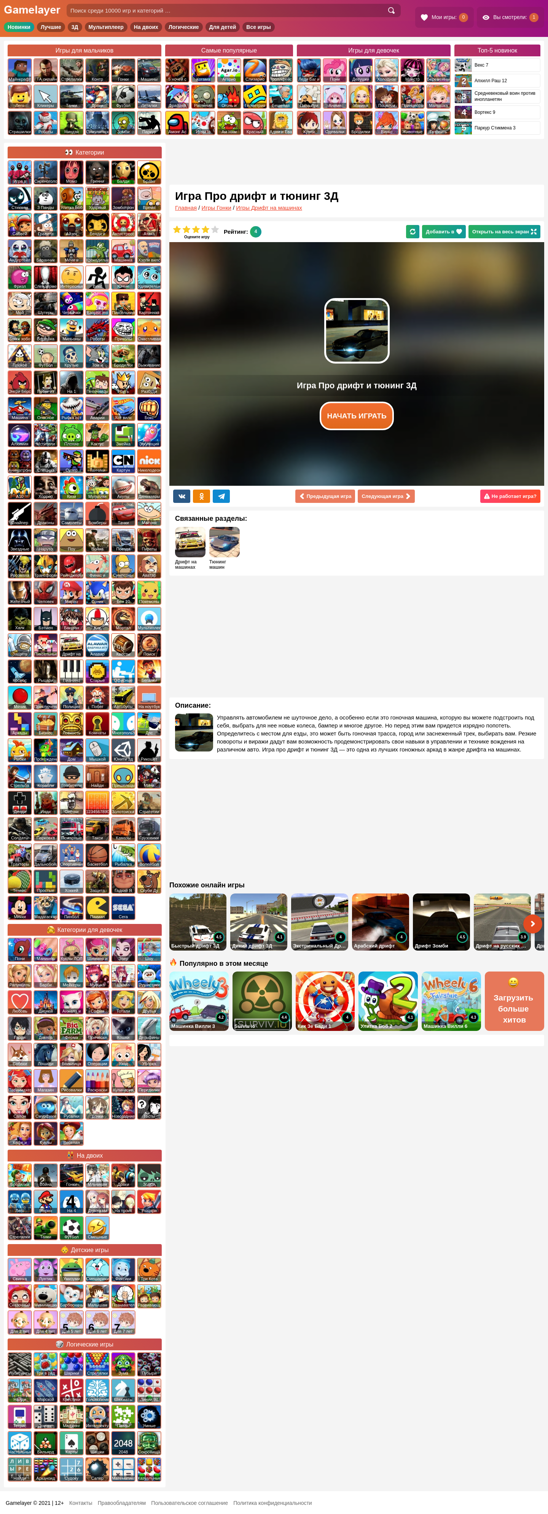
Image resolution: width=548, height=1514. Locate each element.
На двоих (146, 27)
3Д (75, 27)
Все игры (258, 27)
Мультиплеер (106, 27)
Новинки (19, 27)
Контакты (80, 1503)
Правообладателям (122, 1503)
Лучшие (51, 27)
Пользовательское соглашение (189, 1503)
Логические (184, 27)
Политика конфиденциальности (272, 1503)
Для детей (222, 27)
